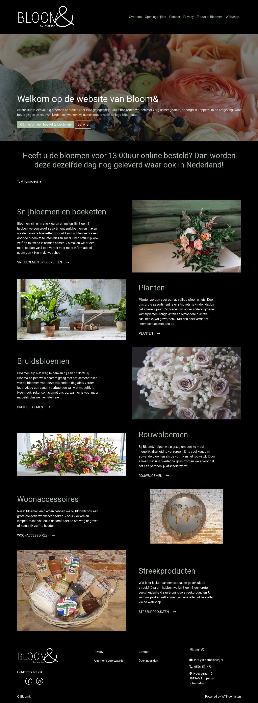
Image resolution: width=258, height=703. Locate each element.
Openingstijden (155, 17)
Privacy (188, 17)
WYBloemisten (231, 696)
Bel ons (83, 124)
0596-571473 (200, 667)
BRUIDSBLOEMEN (33, 407)
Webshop (232, 17)
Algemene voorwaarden (109, 660)
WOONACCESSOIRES (36, 535)
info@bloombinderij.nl (206, 660)
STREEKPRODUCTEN (157, 612)
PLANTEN (149, 333)
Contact (174, 17)
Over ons (135, 17)
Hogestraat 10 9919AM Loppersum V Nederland (202, 678)
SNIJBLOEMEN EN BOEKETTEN (43, 262)
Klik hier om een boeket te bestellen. (45, 124)
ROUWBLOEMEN (154, 476)
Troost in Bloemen (210, 17)
